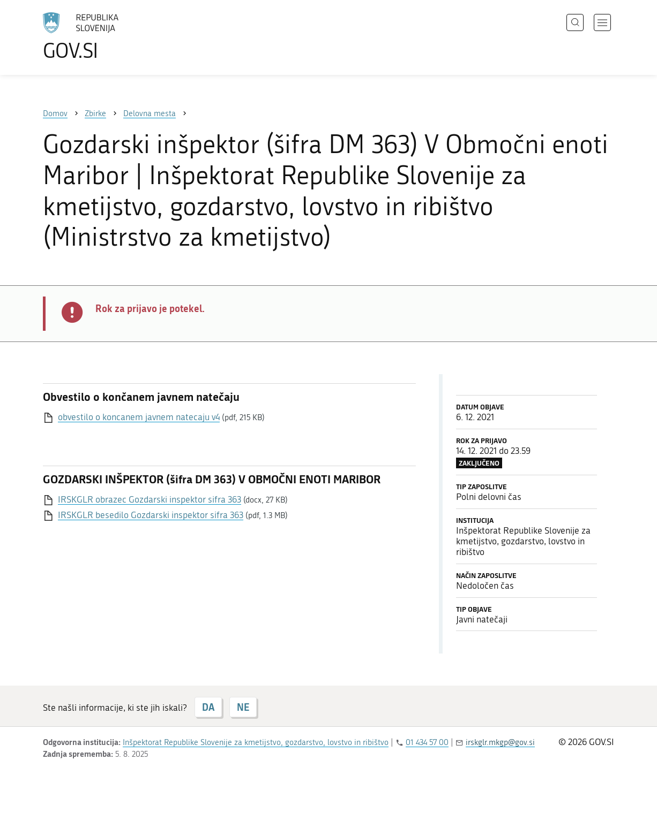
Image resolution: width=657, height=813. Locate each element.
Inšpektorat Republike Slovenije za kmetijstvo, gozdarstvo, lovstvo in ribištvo (256, 742)
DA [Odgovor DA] (208, 707)
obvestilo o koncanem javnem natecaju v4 (139, 417)
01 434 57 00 (427, 742)
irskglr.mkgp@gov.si (500, 742)
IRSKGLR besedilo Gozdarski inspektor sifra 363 (150, 515)
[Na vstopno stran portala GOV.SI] (110, 36)
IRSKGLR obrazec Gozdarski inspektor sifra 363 (149, 499)
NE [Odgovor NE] (243, 707)
